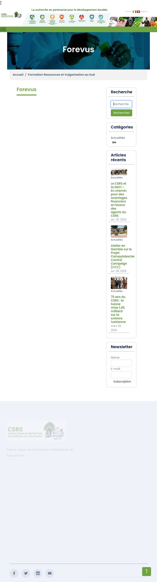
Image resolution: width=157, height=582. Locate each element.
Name (115, 357)
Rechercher (121, 113)
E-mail (115, 369)
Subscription (122, 382)
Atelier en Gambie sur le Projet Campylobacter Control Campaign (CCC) (123, 256)
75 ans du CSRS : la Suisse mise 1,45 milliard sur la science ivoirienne (118, 309)
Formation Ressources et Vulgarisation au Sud (61, 75)
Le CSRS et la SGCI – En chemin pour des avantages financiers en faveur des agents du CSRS (119, 200)
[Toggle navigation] (3, 29)
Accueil (18, 75)
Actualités (118, 138)
